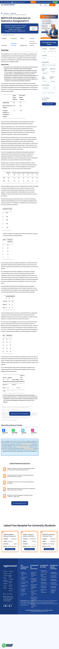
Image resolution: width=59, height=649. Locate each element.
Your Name (44, 48)
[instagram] (11, 606)
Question (11, 571)
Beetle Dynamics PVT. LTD (42, 611)
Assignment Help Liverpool (43, 583)
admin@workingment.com (18, 2)
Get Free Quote (49, 104)
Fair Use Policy (10, 585)
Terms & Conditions (5, 580)
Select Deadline (45, 85)
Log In (45, 5)
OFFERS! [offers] (33, 2)
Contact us (6, 575)
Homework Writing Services (23, 590)
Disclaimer (11, 579)
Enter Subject (44, 77)
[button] (41, 5)
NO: (46, 100)
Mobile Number (45, 62)
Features (5, 583)
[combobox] (44, 65)
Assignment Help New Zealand (53, 591)
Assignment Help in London (44, 571)
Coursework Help (23, 594)
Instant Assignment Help (23, 574)
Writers (5, 585)
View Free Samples (10, 549)
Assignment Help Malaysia (53, 580)
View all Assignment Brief (19, 503)
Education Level (52, 77)
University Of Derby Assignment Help (33, 593)
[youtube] (5, 606)
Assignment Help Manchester (43, 591)
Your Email (44, 55)
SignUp (52, 5)
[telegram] (9, 606)
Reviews (11, 590)
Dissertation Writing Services (23, 578)
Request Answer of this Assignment (20, 413)
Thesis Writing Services (24, 582)
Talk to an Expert (33, 28)
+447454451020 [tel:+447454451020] (5, 2)
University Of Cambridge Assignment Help (33, 580)
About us (5, 571)
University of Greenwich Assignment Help (33, 586)
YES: (43, 100)
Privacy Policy (10, 582)
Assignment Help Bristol (43, 579)
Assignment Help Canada (53, 576)
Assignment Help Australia (53, 583)
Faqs (10, 573)
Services (5, 573)
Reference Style (44, 69)
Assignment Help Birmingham (43, 575)
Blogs (4, 577)
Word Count (53, 48)
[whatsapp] (7, 606)
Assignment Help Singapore (54, 573)
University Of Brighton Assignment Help (33, 574)
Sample (5, 587)
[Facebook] (3, 606)
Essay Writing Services (23, 586)
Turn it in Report (46, 98)
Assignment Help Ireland (53, 587)
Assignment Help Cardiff (43, 586)
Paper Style (52, 68)
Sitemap (11, 588)
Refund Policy (10, 576)
